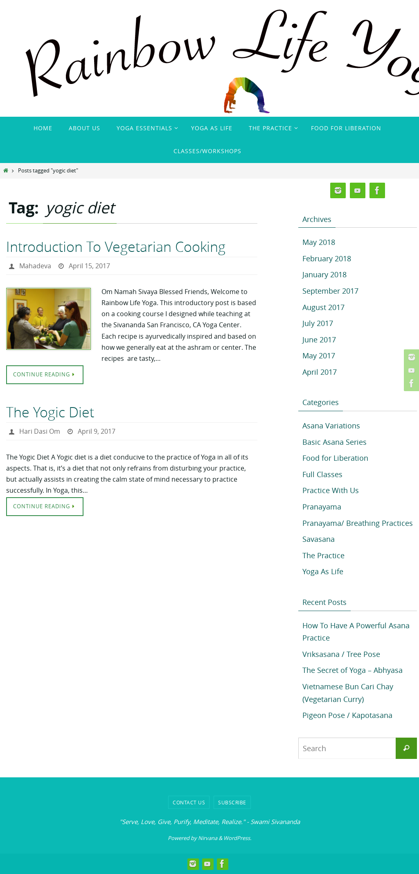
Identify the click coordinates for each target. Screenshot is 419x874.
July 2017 (317, 323)
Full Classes (322, 474)
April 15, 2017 (89, 265)
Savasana (318, 539)
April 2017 (319, 372)
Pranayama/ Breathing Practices (357, 523)
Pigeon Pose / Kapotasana (347, 715)
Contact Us (189, 802)
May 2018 (318, 242)
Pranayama (321, 507)
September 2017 (330, 291)
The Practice (323, 555)
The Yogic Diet (50, 412)
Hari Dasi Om (39, 431)
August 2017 (323, 307)
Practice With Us (330, 490)
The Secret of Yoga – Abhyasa (352, 670)
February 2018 (326, 258)
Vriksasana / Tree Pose (341, 654)
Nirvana (207, 838)
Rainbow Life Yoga (62, 24)
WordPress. (237, 838)
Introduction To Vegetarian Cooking (115, 246)
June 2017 (319, 339)
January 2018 (324, 274)
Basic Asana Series (334, 442)
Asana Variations (331, 425)
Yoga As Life (322, 571)
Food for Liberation (335, 458)
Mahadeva (35, 265)
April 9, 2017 (96, 431)
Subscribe (232, 802)
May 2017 (318, 355)
